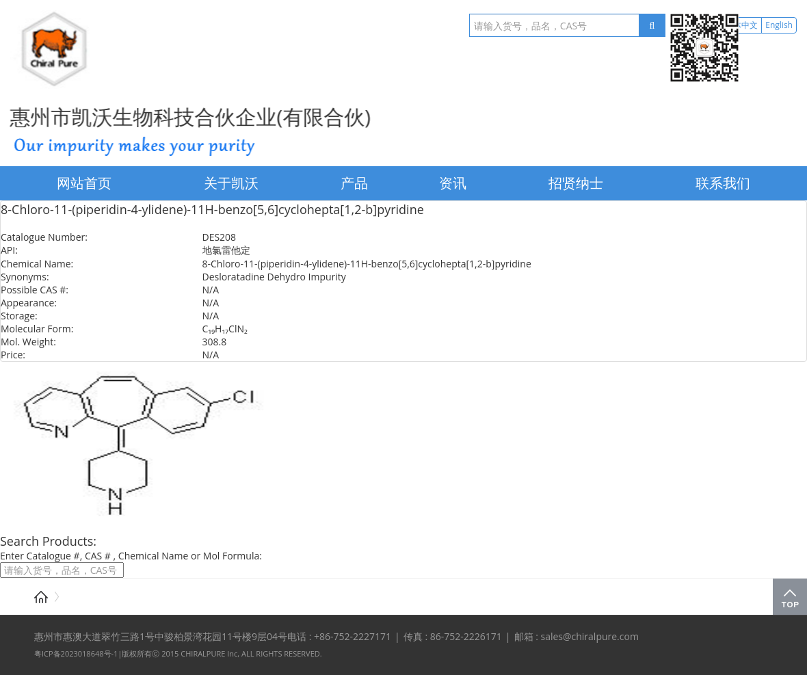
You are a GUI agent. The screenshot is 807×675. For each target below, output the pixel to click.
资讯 (452, 183)
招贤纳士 (575, 183)
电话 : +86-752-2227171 (339, 636)
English (779, 25)
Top (790, 597)
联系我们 (723, 183)
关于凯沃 (231, 183)
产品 (354, 183)
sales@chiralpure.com (589, 636)
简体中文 (741, 25)
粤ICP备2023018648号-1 (76, 653)
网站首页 (84, 183)
